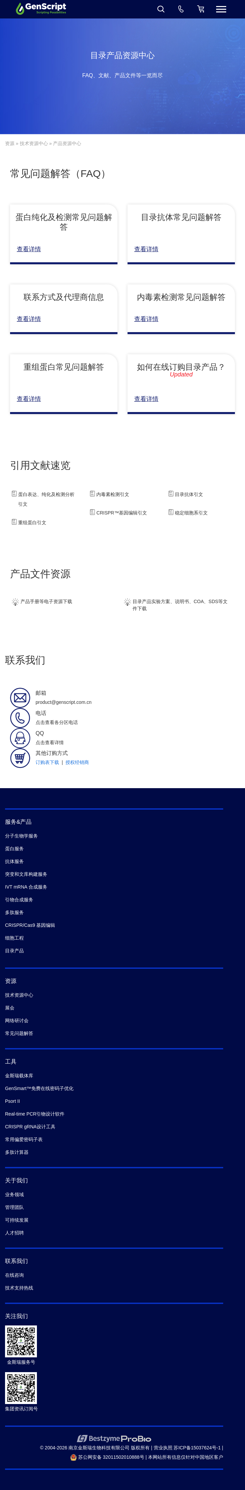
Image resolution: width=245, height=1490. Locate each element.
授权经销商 (77, 762)
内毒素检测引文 (112, 494)
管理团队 (14, 1207)
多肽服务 (14, 912)
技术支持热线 (19, 1288)
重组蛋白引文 (32, 522)
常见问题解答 (19, 1033)
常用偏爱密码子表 (24, 1139)
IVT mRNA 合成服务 (26, 887)
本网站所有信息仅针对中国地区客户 (185, 1457)
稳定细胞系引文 (191, 512)
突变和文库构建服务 (26, 874)
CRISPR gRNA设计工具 (30, 1126)
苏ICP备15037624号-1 (197, 1447)
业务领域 (14, 1194)
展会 (9, 1007)
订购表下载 (47, 762)
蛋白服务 (14, 848)
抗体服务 (14, 861)
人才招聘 (14, 1232)
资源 (9, 143)
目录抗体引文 (189, 494)
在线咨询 (14, 1275)
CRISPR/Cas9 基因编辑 (30, 925)
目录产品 (14, 950)
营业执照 (163, 1447)
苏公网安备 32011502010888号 (107, 1457)
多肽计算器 (17, 1152)
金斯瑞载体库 (19, 1075)
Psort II (12, 1101)
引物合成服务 (19, 899)
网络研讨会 (17, 1020)
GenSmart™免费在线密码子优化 (39, 1088)
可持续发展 (17, 1220)
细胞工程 (14, 938)
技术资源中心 (34, 143)
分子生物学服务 (21, 836)
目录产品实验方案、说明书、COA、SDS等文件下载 (175, 603)
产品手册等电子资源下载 (41, 602)
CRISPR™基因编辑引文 (121, 512)
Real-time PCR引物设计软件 (34, 1114)
